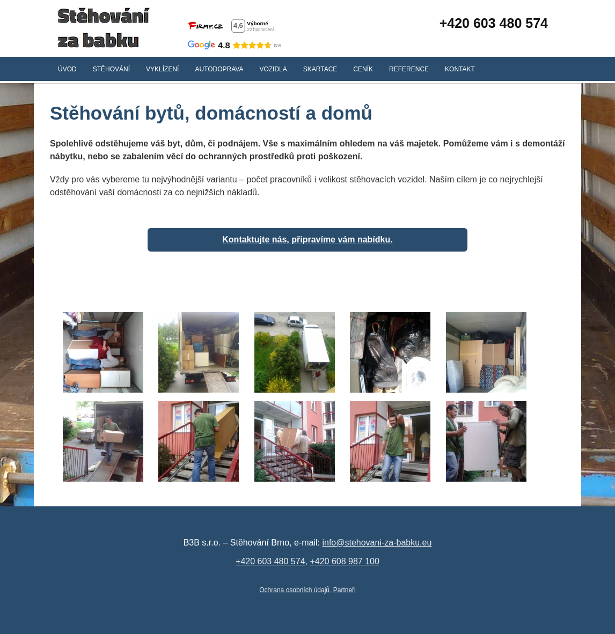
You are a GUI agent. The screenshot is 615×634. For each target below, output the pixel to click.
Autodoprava (219, 69)
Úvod (67, 69)
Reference (409, 69)
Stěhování (111, 69)
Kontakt (460, 69)
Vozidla (273, 69)
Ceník (363, 69)
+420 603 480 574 (494, 23)
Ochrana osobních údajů (294, 590)
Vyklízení (162, 69)
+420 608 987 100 (344, 561)
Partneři (344, 590)
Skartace (320, 69)
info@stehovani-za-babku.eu (376, 542)
